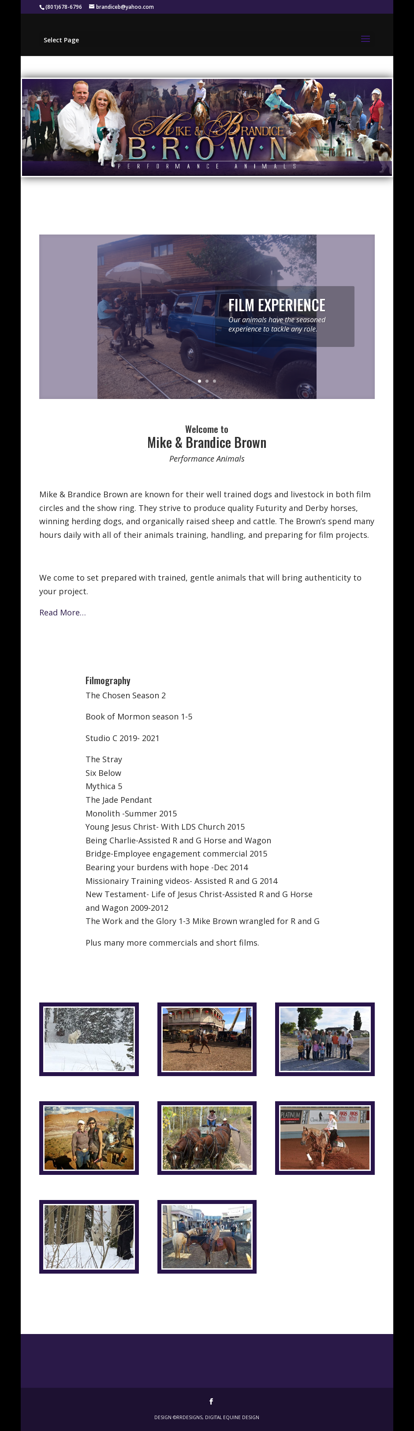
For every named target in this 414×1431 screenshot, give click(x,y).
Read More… (62, 612)
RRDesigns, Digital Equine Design (217, 1417)
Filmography (108, 680)
